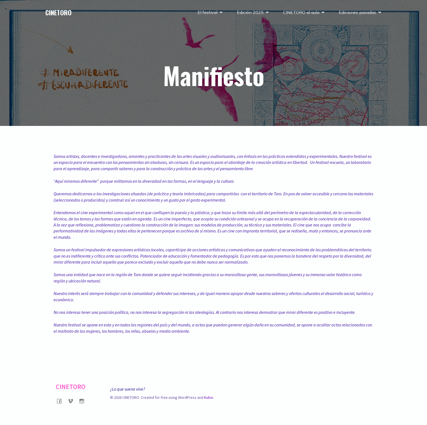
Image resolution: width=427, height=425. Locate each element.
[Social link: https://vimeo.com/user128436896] (72, 401)
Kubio (208, 397)
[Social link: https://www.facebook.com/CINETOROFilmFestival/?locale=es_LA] (61, 401)
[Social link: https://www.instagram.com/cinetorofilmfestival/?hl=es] (83, 401)
